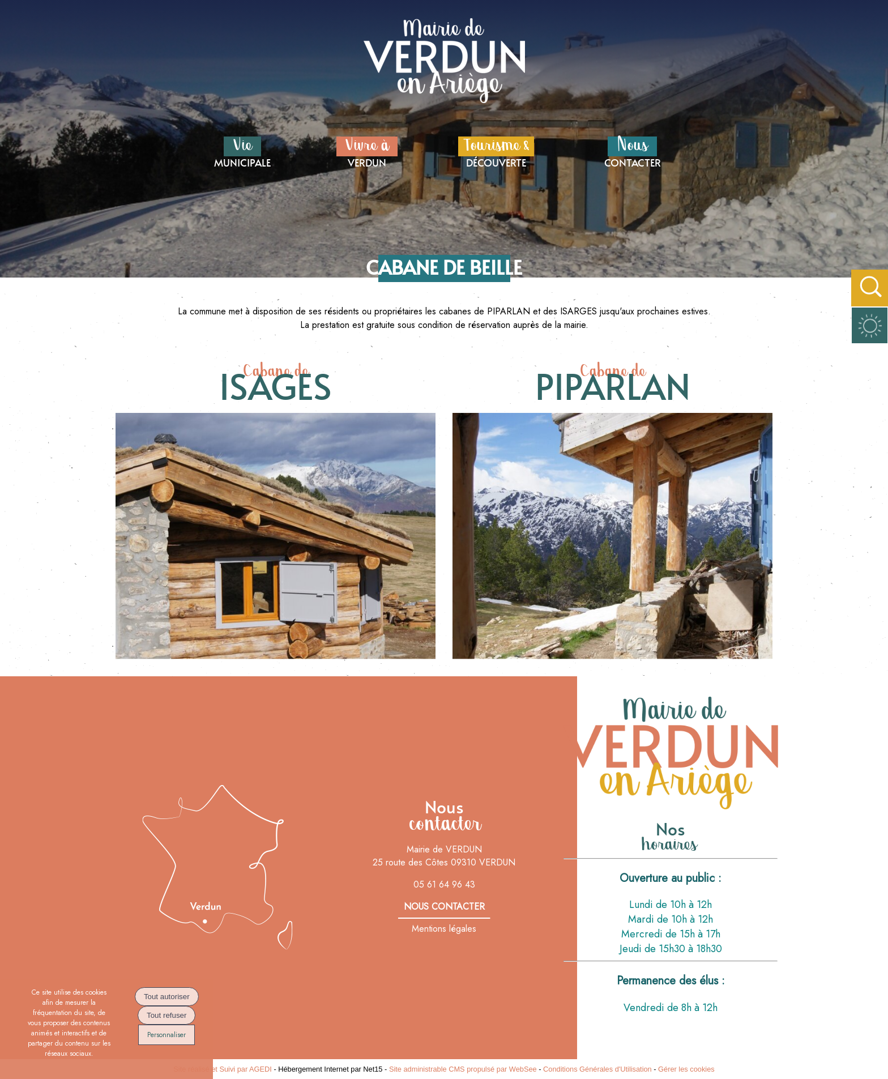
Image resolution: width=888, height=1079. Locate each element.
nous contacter (444, 906)
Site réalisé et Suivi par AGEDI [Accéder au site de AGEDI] (222, 1069)
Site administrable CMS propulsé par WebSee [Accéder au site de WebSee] (463, 1069)
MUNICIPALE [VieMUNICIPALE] (242, 151)
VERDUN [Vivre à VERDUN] (366, 151)
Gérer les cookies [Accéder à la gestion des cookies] (686, 1069)
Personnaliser (166, 1035)
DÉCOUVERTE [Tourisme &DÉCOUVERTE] (496, 151)
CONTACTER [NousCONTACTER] (632, 151)
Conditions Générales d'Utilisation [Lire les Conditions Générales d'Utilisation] (597, 1069)
